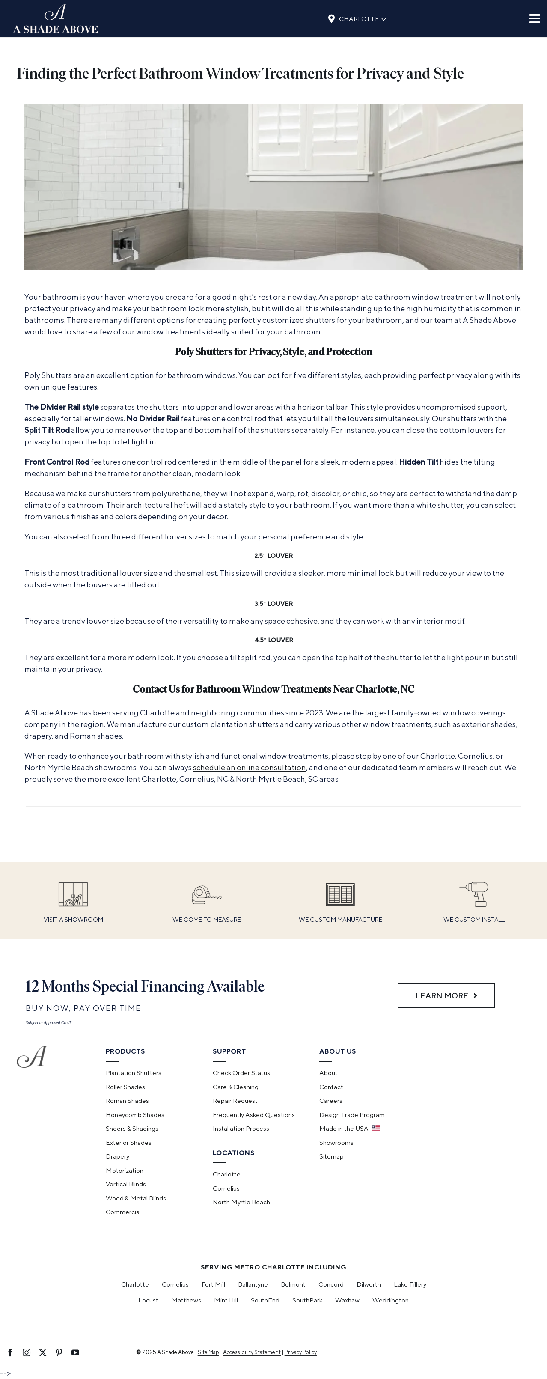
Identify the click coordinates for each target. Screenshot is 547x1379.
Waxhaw (347, 1300)
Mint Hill (226, 1300)
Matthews (186, 1300)
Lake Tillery (410, 1284)
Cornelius (175, 1284)
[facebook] (10, 1352)
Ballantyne (253, 1284)
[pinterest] (59, 1352)
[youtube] (75, 1352)
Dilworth (369, 1284)
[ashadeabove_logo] (55, 7)
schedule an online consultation (249, 767)
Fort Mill (213, 1284)
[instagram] (26, 1352)
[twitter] (43, 1352)
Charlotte (135, 1284)
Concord (331, 1284)
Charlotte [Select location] (362, 18)
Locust (148, 1300)
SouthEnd (265, 1300)
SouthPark (307, 1300)
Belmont (293, 1284)
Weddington (390, 1300)
